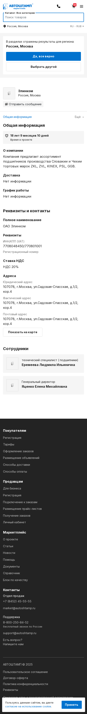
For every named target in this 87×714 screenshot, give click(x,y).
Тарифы (8, 444)
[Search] (39, 17)
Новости (9, 552)
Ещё (79, 116)
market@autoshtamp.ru (19, 608)
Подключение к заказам (20, 502)
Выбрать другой (44, 66)
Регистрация (12, 437)
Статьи (8, 546)
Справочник (11, 573)
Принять (71, 704)
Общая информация (17, 116)
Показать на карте (22, 332)
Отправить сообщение (23, 104)
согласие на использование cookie (28, 706)
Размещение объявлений (21, 458)
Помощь (9, 559)
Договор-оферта (15, 678)
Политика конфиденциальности (25, 684)
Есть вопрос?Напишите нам (13, 642)
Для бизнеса (12, 488)
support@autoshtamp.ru (19, 633)
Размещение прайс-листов (22, 508)
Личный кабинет (14, 522)
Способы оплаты (15, 471)
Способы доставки (16, 464)
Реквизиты (10, 689)
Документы (11, 566)
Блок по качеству (15, 580)
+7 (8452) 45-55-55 (17, 601)
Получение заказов (16, 515)
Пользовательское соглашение (25, 672)
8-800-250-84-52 (43, 624)
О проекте (10, 539)
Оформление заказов (18, 451)
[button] (77, 26)
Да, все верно (43, 56)
